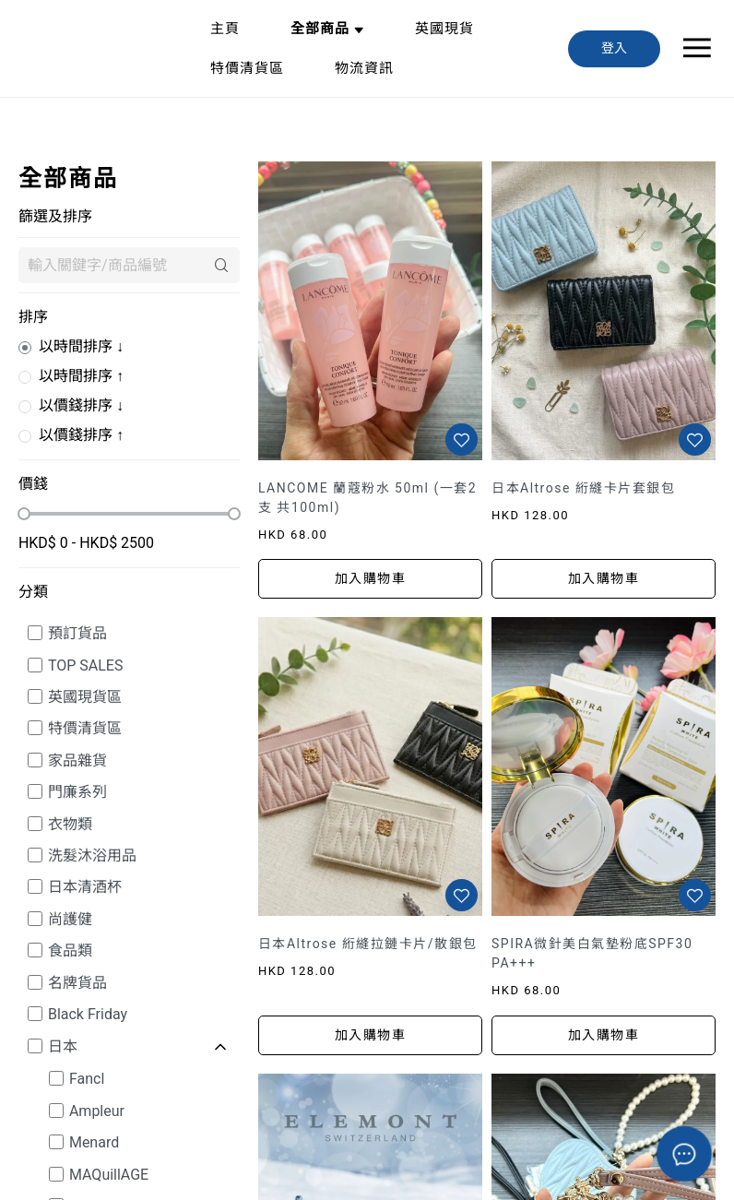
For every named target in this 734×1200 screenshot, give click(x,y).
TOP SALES (86, 665)
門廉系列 (77, 792)
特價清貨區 (85, 728)
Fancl (86, 1078)
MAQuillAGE (108, 1174)
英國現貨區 (85, 697)
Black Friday (87, 1014)
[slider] (24, 513)
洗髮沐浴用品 (92, 855)
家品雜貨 (77, 760)
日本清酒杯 (85, 887)
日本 (62, 1046)
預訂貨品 (77, 633)
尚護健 (70, 919)
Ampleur (96, 1111)
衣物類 (70, 824)
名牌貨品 (77, 983)
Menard (94, 1142)
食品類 (70, 950)
